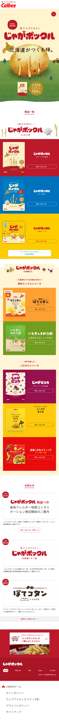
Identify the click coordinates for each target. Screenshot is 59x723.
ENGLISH (18, 670)
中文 (29, 670)
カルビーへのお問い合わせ (46, 675)
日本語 (6, 670)
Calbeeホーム (13, 686)
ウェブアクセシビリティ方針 (22, 699)
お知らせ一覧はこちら (29, 619)
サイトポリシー (15, 693)
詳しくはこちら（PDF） (29, 530)
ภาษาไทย (52, 670)
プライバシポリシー (17, 705)
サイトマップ (13, 712)
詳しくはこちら (46, 167)
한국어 (40, 670)
